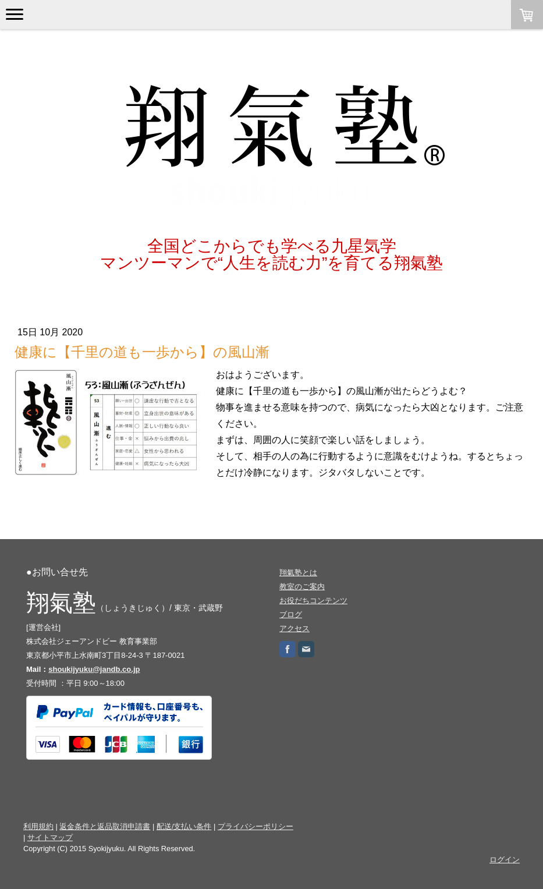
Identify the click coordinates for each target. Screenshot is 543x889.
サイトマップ (50, 837)
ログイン (504, 859)
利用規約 (38, 826)
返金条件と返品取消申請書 (104, 826)
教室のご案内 (302, 586)
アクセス (294, 628)
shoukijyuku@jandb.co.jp (94, 669)
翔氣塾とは (298, 572)
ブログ (290, 614)
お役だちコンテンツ (313, 600)
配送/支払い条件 (184, 826)
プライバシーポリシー (255, 826)
